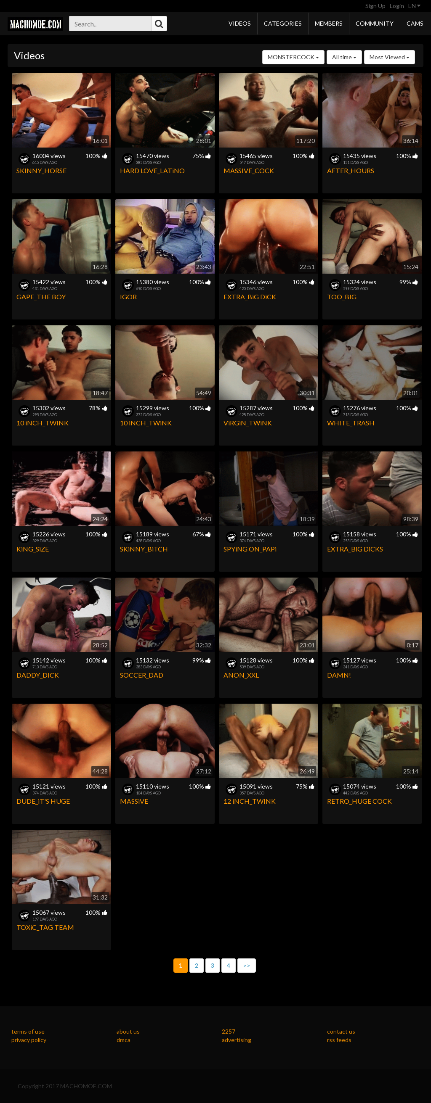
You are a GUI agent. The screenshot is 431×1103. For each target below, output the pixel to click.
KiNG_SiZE (32, 549)
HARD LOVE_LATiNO (152, 170)
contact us (341, 1031)
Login (397, 5)
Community (375, 23)
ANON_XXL (241, 675)
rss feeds (339, 1039)
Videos (240, 23)
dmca (123, 1039)
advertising (236, 1039)
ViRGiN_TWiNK (247, 423)
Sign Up (375, 5)
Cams (415, 23)
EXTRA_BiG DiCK (249, 297)
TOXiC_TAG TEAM (45, 927)
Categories (283, 23)
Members (329, 23)
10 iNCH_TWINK (42, 423)
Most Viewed (390, 57)
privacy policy (28, 1039)
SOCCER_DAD (141, 675)
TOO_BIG (342, 297)
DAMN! (339, 675)
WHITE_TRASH (351, 423)
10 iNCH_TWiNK (146, 423)
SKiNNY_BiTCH (144, 549)
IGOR (128, 297)
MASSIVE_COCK (248, 170)
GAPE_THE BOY (41, 297)
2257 (228, 1031)
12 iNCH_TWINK (249, 801)
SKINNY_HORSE (41, 170)
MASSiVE (134, 801)
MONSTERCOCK (293, 57)
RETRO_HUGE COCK (359, 801)
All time (344, 57)
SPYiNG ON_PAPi (250, 549)
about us (128, 1031)
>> (246, 965)
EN (414, 5)
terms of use (28, 1031)
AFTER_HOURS (350, 170)
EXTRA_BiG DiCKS (355, 549)
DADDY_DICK (37, 675)
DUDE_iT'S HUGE (43, 801)
